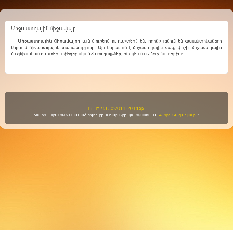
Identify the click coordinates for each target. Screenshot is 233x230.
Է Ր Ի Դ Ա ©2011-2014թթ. (116, 108)
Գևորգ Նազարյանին (178, 115)
